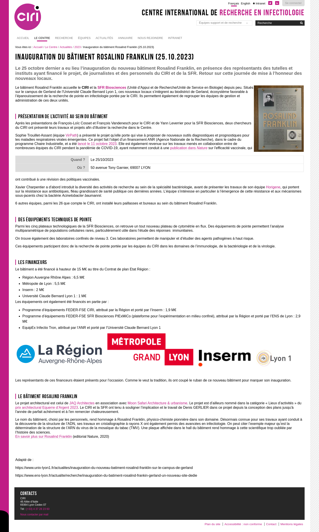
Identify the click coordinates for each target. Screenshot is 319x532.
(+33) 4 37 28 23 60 (37, 509)
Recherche (64, 38)
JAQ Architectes (82, 403)
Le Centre (42, 38)
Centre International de (223, 12)
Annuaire (125, 38)
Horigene (273, 187)
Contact (271, 524)
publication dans (188, 148)
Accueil (23, 38)
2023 (77, 47)
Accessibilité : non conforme (243, 524)
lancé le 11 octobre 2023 (97, 144)
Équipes (84, 38)
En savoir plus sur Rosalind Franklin (43, 436)
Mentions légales (291, 524)
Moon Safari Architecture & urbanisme (157, 403)
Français (233, 3)
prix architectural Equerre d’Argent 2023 (46, 407)
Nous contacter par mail (34, 514)
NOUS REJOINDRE (150, 38)
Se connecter (293, 3)
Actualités (104, 38)
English (245, 3)
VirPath (71, 135)
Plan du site (212, 524)
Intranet (260, 3)
